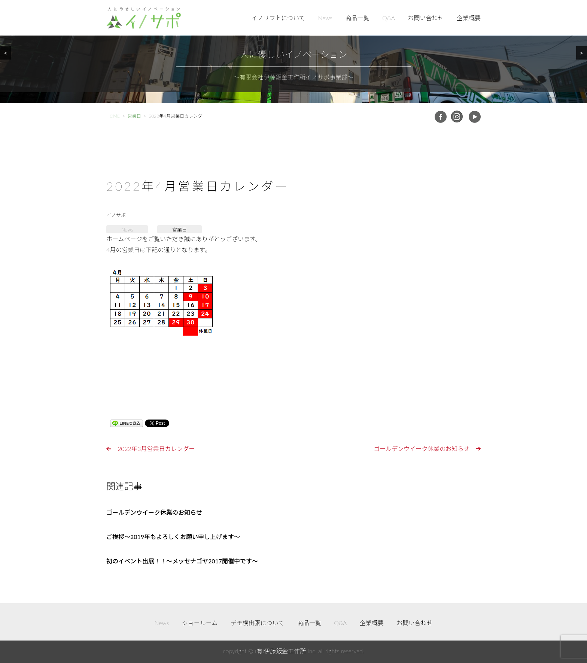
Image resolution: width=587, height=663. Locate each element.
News (325, 17)
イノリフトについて (278, 17)
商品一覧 (357, 17)
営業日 (179, 230)
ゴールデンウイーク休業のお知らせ (421, 448)
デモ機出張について (258, 622)
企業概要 (469, 17)
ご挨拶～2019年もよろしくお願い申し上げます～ (173, 536)
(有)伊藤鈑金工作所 (280, 650)
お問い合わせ (426, 17)
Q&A (388, 17)
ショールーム (200, 622)
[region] (293, 51)
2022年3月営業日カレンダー (156, 448)
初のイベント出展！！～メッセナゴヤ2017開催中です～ (182, 560)
